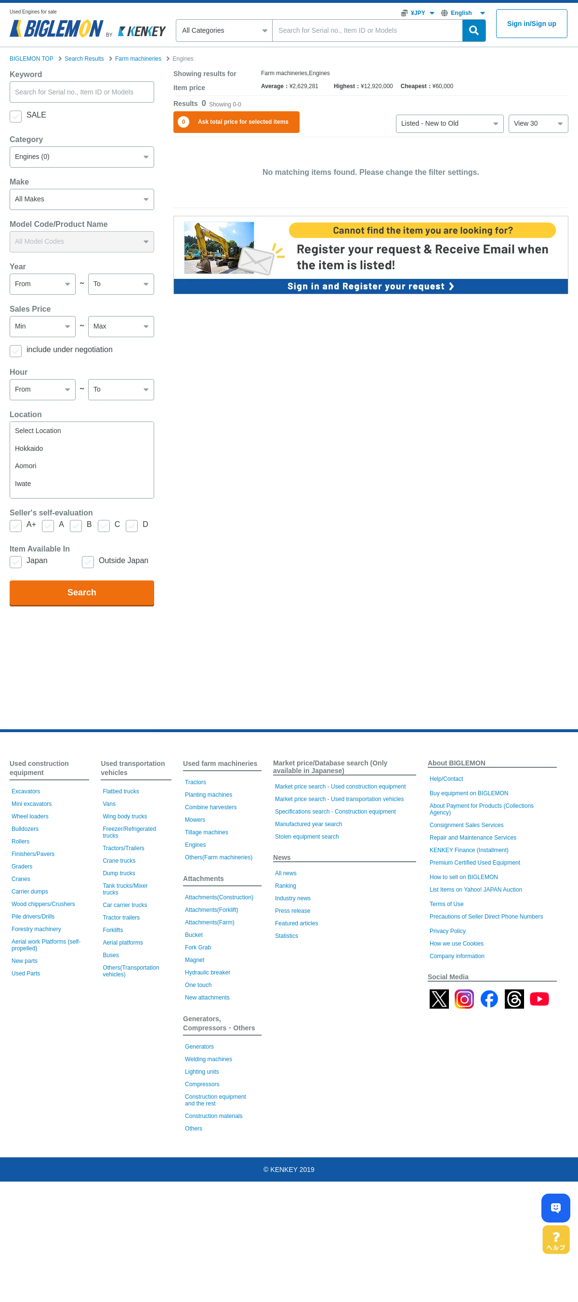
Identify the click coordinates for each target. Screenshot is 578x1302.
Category (26, 192)
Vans (109, 924)
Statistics (286, 1056)
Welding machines (208, 1179)
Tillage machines (206, 952)
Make (19, 235)
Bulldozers (25, 949)
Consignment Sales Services (466, 945)
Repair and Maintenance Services (473, 958)
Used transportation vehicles (133, 888)
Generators (199, 1167)
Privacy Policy (448, 1051)
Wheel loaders (30, 937)
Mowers (195, 940)
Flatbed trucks (121, 911)
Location (26, 467)
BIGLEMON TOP (31, 58)
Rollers (20, 962)
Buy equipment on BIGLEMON (469, 913)
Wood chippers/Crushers (43, 1024)
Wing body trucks (125, 937)
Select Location (82, 484)
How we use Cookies (457, 1064)
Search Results (84, 58)
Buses (110, 1075)
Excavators (26, 911)
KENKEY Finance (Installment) (469, 970)
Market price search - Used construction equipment (340, 907)
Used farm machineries (220, 884)
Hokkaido (82, 502)
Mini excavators (32, 924)
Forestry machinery (36, 1049)
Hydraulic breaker (207, 1093)
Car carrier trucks (125, 1025)
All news (286, 993)
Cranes (21, 999)
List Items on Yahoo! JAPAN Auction (476, 1010)
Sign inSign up (531, 24)
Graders (22, 987)
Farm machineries (138, 58)
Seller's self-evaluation (51, 566)
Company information (457, 1076)
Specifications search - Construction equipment (335, 932)
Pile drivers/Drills (33, 1037)
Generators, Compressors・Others (219, 1143)
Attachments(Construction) (219, 1017)
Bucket (194, 1055)
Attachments (203, 999)
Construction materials (213, 1236)
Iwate (82, 537)
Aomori (82, 519)
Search (81, 645)
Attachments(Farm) (210, 1042)
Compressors (202, 1204)
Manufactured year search (308, 944)
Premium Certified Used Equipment (475, 983)
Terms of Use (447, 1024)
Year (18, 320)
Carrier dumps (30, 1012)
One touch (198, 1105)
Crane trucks (119, 981)
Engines (195, 965)
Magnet (194, 1080)
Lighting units (202, 1192)
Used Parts (26, 1094)
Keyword (26, 127)
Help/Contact (446, 899)
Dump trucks (119, 993)
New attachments (207, 1118)
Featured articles (296, 1043)
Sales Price (30, 362)
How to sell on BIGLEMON (464, 997)
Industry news (293, 1018)
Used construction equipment (39, 888)
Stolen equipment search (307, 957)
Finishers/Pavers (33, 974)
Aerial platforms (123, 1063)
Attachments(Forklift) (211, 1030)
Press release (292, 1031)
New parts (25, 1081)
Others (193, 1249)
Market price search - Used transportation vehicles (339, 919)
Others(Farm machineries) (218, 977)
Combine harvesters (210, 927)
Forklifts (113, 1050)
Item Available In (40, 602)
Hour (18, 425)
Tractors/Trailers (123, 968)
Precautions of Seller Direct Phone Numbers (486, 1037)
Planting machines (208, 915)
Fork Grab (198, 1068)
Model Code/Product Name (59, 277)
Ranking (285, 1006)
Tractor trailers (121, 1038)
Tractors (195, 902)
